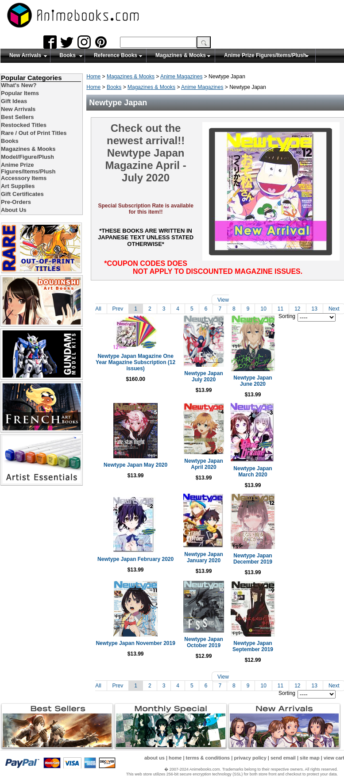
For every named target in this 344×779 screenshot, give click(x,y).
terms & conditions (208, 753)
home (175, 753)
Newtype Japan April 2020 (215, 467)
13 (314, 309)
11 (280, 309)
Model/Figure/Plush (27, 156)
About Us (14, 210)
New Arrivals (25, 55)
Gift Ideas (14, 101)
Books (67, 55)
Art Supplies (18, 186)
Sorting (286, 316)
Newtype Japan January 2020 (215, 555)
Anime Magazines (181, 76)
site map (310, 753)
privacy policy (250, 753)
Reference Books (115, 55)
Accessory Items (23, 178)
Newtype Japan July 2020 (215, 386)
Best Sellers (17, 117)
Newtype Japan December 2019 (299, 555)
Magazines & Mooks (180, 55)
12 (297, 309)
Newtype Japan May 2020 (132, 467)
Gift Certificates (22, 194)
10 (263, 309)
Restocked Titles (23, 125)
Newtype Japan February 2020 (132, 555)
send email (283, 753)
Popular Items (20, 93)
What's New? (18, 85)
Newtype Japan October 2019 (215, 640)
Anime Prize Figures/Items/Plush (265, 55)
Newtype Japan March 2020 (298, 471)
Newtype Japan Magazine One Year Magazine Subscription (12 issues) (132, 370)
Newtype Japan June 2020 (299, 386)
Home (93, 76)
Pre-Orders (16, 202)
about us (154, 753)
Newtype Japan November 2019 (132, 642)
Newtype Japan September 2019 (298, 642)
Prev (118, 309)
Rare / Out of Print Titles (34, 133)
